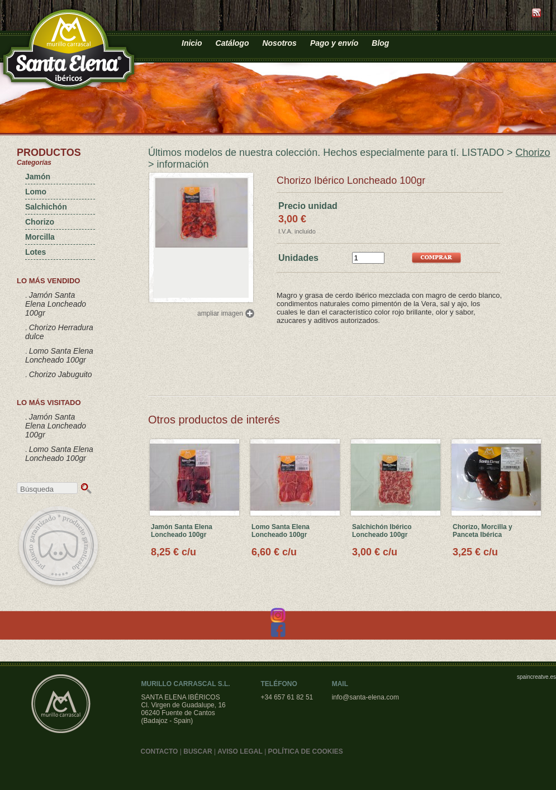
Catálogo (232, 43)
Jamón (37, 176)
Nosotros (279, 43)
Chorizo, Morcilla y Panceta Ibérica (482, 531)
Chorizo (39, 221)
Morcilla (40, 236)
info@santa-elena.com (365, 697)
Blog (380, 43)
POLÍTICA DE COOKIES (305, 751)
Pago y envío (334, 43)
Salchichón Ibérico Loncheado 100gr (382, 531)
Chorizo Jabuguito (60, 374)
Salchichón (46, 206)
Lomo (35, 191)
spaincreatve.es (536, 677)
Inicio (192, 43)
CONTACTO (159, 751)
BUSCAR (197, 751)
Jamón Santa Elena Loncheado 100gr (55, 304)
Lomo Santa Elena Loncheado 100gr (59, 355)
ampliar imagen (220, 313)
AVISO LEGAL (239, 751)
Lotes (35, 252)
